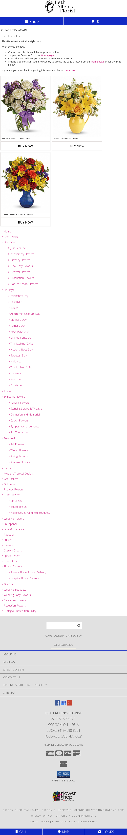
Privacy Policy (39, 821)
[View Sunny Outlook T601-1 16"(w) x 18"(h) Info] (77, 106)
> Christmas (15, 385)
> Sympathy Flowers (13, 396)
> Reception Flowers (14, 605)
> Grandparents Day (20, 337)
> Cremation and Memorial (24, 414)
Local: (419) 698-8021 (63, 730)
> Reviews (7, 545)
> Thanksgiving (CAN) (20, 343)
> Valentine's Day (18, 296)
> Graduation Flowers (21, 278)
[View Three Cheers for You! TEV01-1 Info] (25, 183)
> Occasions (9, 242)
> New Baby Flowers (20, 266)
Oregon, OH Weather (45, 815)
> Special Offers (11, 556)
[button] (63, 774)
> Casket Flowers (18, 420)
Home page (47, 55)
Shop (32, 21)
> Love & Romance (13, 529)
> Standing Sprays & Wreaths (25, 408)
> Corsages (15, 501)
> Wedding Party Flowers (16, 595)
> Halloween (15, 361)
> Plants (6, 468)
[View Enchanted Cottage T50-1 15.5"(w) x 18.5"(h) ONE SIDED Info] (25, 106)
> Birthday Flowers (19, 260)
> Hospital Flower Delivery (23, 578)
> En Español (9, 524)
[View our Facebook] (57, 704)
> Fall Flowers (16, 444)
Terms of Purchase (64, 821)
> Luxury (7, 540)
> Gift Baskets (10, 479)
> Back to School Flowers (23, 284)
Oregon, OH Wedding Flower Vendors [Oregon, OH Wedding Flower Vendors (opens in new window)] (99, 809)
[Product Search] (64, 625)
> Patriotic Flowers (13, 489)
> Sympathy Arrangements (23, 426)
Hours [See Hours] (106, 832)
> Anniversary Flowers (21, 254)
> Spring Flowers (18, 456)
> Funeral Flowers (18, 402)
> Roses (6, 391)
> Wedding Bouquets (14, 589)
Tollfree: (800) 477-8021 (63, 736)
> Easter (13, 308)
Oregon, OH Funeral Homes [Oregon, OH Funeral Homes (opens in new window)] (21, 809)
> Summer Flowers (19, 462)
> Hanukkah (15, 373)
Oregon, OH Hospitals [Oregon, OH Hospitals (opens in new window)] (56, 809)
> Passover (14, 302)
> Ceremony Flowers (14, 600)
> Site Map (8, 584)
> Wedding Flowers (13, 518)
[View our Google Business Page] (63, 704)
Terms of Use (88, 821)
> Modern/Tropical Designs (18, 473)
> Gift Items (8, 484)
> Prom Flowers (11, 495)
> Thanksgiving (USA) (20, 367)
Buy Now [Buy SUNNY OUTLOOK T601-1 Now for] (77, 146)
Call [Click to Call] (21, 832)
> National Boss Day (20, 349)
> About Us (8, 534)
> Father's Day (16, 325)
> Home (6, 231)
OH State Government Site (78, 815)
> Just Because (17, 248)
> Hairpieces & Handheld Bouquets (29, 512)
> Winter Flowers (18, 450)
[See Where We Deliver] (63, 644)
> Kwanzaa (14, 379)
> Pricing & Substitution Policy (19, 611)
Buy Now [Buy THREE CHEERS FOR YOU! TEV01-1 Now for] (25, 222)
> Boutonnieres (17, 507)
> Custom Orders (12, 550)
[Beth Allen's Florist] (63, 12)
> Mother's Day (17, 319)
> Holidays (8, 290)
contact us (69, 70)
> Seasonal (8, 438)
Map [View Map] (63, 832)
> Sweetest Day (17, 355)
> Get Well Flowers (19, 272)
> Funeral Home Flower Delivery (27, 572)
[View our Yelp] (69, 704)
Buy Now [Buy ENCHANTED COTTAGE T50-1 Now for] (25, 146)
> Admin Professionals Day (24, 314)
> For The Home (18, 432)
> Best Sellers (10, 237)
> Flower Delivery (12, 566)
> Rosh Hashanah (18, 331)
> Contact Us (9, 561)
